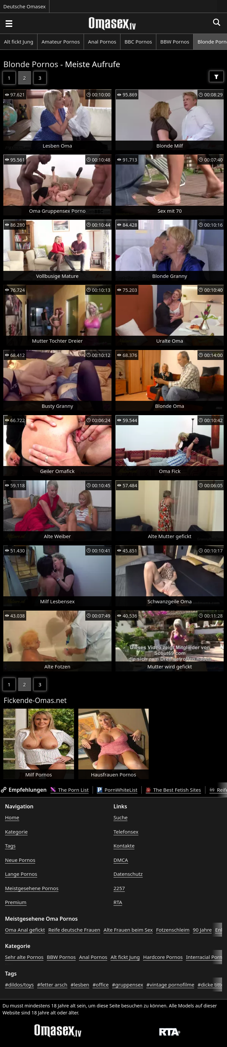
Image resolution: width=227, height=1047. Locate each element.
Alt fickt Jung (18, 41)
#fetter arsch (52, 984)
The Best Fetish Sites (173, 789)
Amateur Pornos (60, 41)
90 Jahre (202, 929)
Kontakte (124, 845)
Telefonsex (126, 831)
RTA (118, 902)
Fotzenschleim (172, 929)
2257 (119, 888)
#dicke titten (212, 984)
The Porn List (69, 789)
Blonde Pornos (30, 63)
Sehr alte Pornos (24, 957)
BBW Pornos (174, 41)
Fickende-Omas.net (35, 700)
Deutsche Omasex (24, 6)
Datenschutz (128, 874)
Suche (120, 817)
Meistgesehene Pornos (31, 888)
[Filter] (216, 76)
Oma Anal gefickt (25, 929)
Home (12, 817)
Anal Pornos (102, 41)
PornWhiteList (117, 789)
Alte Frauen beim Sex (128, 929)
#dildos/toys (19, 984)
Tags (10, 845)
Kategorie (16, 831)
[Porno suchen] (8, 23)
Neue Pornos (20, 860)
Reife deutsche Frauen (74, 929)
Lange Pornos (21, 874)
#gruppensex (127, 984)
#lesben (80, 984)
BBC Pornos (138, 41)
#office (101, 984)
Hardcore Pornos (163, 957)
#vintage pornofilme (170, 984)
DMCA (121, 860)
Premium (16, 902)
